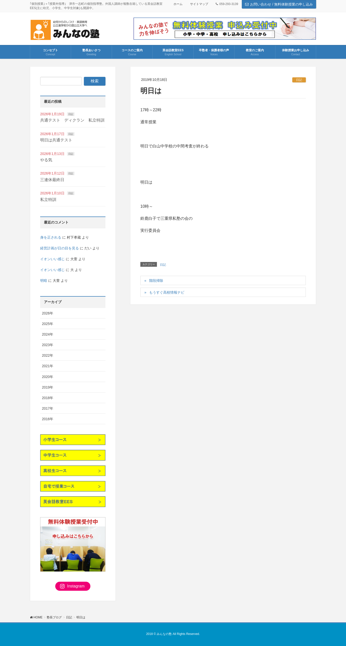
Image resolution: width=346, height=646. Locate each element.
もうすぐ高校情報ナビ (166, 292)
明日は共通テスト (56, 140)
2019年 (47, 387)
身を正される (50, 237)
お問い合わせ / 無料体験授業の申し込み (279, 4)
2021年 (47, 366)
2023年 (47, 345)
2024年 (47, 334)
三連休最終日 (52, 180)
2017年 (47, 408)
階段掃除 (156, 281)
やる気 (46, 160)
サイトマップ (199, 4)
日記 (299, 80)
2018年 (47, 398)
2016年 (47, 419)
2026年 (47, 313)
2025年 (47, 324)
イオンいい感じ (52, 259)
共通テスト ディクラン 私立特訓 (72, 120)
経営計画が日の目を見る (59, 248)
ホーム (178, 4)
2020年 (47, 377)
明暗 (43, 281)
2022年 (47, 355)
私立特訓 (48, 199)
